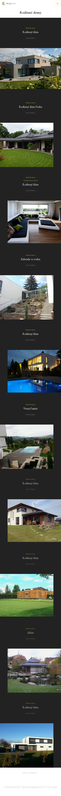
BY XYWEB (53, 787)
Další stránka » (30, 772)
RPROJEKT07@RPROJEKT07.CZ (35, 787)
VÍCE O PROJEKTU (30, 38)
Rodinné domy (30, 28)
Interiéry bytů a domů (30, 180)
